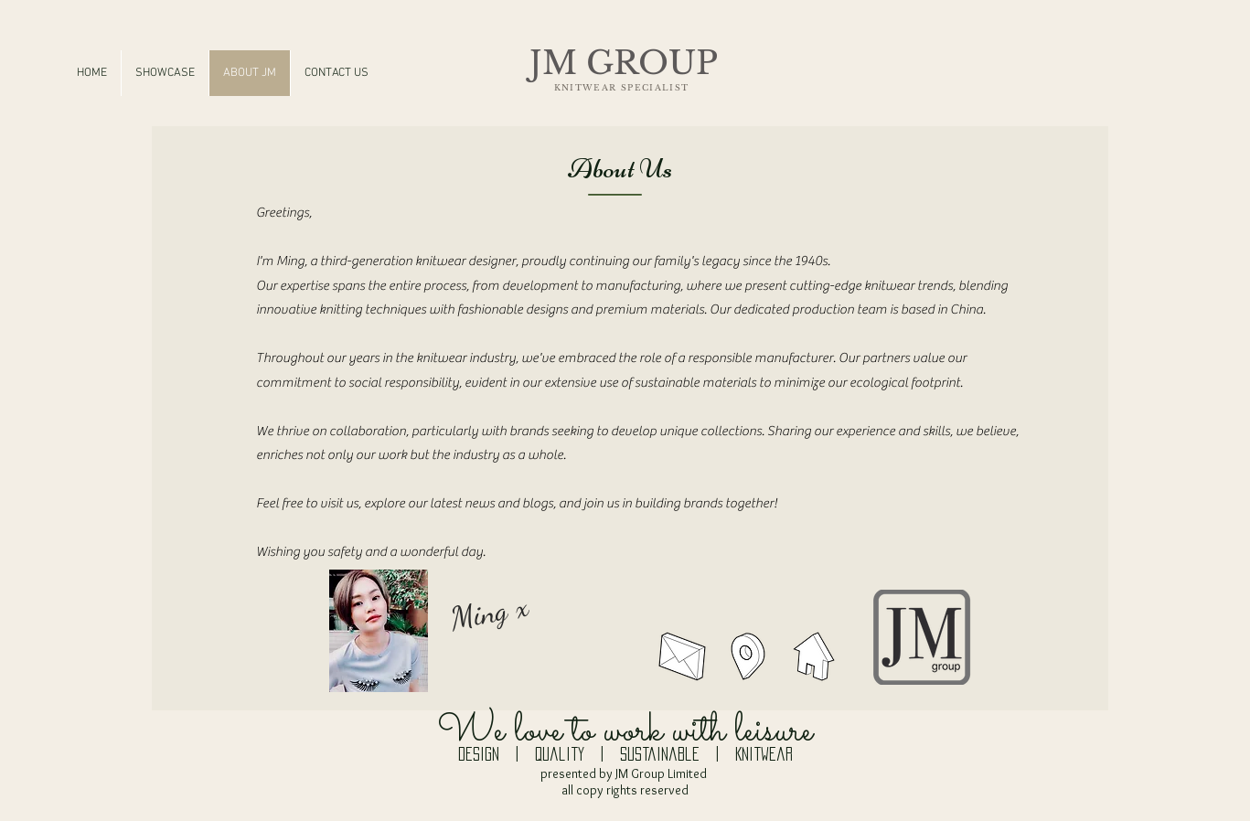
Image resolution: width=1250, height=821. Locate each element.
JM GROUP (623, 62)
